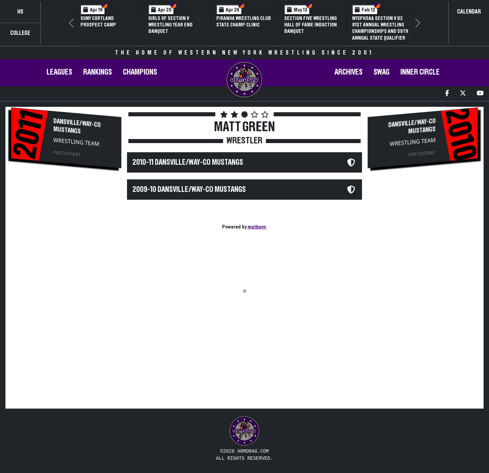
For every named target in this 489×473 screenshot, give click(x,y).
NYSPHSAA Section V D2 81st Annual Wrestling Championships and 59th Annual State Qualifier (380, 28)
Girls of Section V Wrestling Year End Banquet (170, 25)
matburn (257, 227)
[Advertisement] (66, 227)
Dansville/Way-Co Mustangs (77, 126)
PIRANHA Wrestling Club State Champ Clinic (243, 21)
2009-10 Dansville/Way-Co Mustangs (189, 189)
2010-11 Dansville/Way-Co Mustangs (187, 162)
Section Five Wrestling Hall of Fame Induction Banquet (310, 25)
